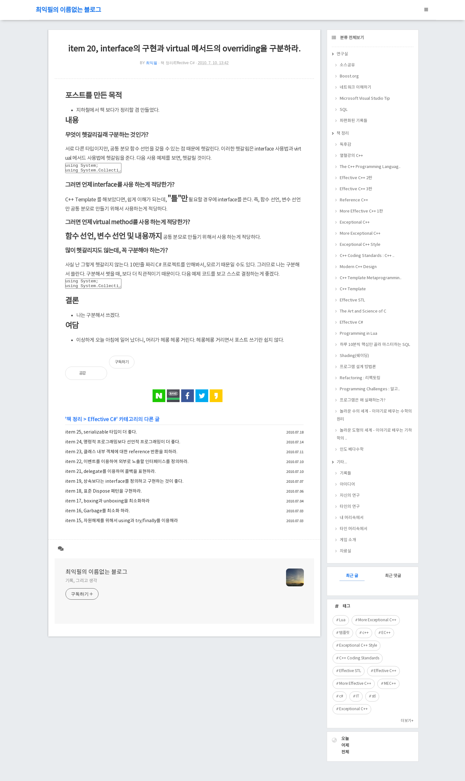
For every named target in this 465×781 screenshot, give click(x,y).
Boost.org (349, 76)
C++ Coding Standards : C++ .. (367, 255)
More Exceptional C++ (360, 233)
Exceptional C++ (355, 222)
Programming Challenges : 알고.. (370, 389)
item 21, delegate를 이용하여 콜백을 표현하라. (110, 475)
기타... (342, 462)
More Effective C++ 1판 (361, 211)
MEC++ (390, 684)
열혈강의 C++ (351, 155)
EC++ (386, 633)
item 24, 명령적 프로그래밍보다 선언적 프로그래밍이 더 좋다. (122, 445)
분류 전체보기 (351, 38)
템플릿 (344, 633)
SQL (344, 109)
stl (374, 696)
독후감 (345, 144)
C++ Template (353, 289)
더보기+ (407, 721)
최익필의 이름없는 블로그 (68, 10)
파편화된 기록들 (353, 120)
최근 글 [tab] (352, 576)
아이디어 (347, 484)
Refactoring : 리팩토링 (360, 378)
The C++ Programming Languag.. (370, 167)
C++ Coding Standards (359, 658)
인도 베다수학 (352, 449)
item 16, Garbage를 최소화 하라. (97, 514)
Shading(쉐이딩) (354, 355)
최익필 (151, 63)
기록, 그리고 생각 (81, 584)
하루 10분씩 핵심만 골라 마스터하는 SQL (375, 344)
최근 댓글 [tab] (393, 576)
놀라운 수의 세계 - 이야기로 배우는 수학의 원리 (374, 415)
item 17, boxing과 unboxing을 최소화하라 (107, 505)
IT (357, 696)
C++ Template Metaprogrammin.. (370, 278)
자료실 (345, 551)
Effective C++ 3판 (356, 189)
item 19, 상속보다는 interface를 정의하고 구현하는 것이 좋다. (124, 485)
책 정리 (74, 423)
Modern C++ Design (358, 267)
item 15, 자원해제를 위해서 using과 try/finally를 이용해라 (121, 524)
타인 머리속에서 (353, 529)
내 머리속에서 (352, 517)
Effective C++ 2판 (356, 178)
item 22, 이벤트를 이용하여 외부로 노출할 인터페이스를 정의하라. (126, 465)
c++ (365, 633)
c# (341, 696)
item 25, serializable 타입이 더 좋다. (101, 436)
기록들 (345, 473)
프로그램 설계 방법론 (358, 367)
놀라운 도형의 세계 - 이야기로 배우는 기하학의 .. (374, 434)
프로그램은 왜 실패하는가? (363, 400)
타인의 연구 (350, 506)
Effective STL (352, 300)
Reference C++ (354, 200)
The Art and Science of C (363, 311)
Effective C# (101, 423)
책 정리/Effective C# (178, 63)
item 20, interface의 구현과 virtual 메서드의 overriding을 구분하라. (184, 49)
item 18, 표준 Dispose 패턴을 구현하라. (103, 495)
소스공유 (347, 65)
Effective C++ (385, 671)
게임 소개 (348, 540)
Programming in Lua (358, 333)
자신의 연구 (350, 495)
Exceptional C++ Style (360, 244)
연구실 (342, 54)
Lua (342, 620)
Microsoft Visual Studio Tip (365, 98)
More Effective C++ (355, 684)
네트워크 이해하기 (355, 87)
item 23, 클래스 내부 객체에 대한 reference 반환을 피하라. (121, 455)
